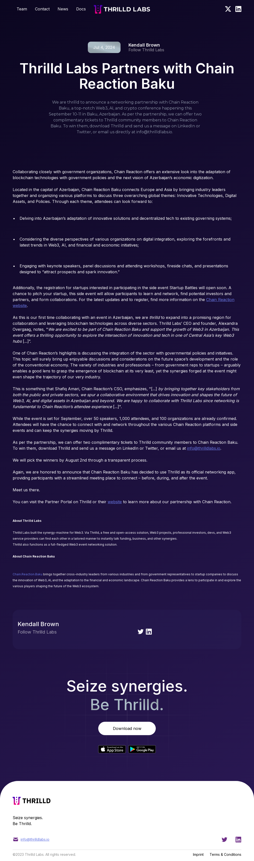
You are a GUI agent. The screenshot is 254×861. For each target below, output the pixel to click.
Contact (42, 8)
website (115, 501)
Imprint (198, 854)
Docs (81, 8)
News (63, 8)
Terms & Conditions (225, 854)
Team (22, 8)
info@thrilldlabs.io (203, 448)
